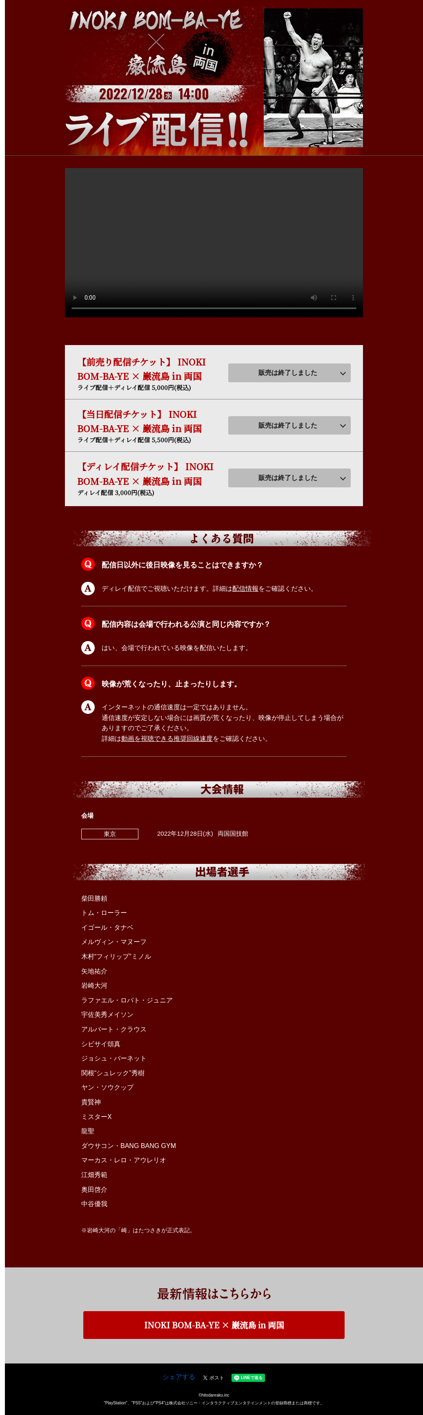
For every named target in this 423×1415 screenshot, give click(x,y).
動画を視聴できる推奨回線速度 (167, 738)
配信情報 (245, 588)
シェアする (179, 1376)
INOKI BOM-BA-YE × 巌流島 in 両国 (214, 1325)
